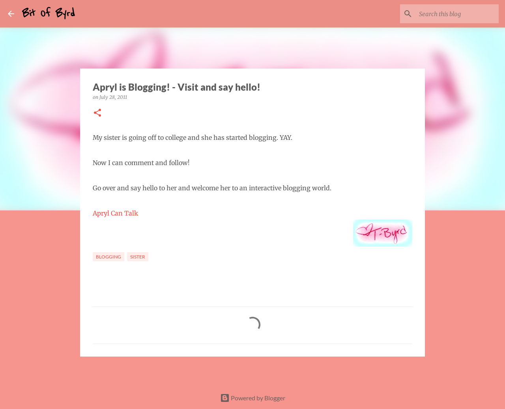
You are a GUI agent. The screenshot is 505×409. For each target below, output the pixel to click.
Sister (137, 257)
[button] (97, 113)
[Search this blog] (457, 13)
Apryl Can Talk (115, 213)
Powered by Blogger (252, 398)
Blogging (108, 257)
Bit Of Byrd (48, 13)
